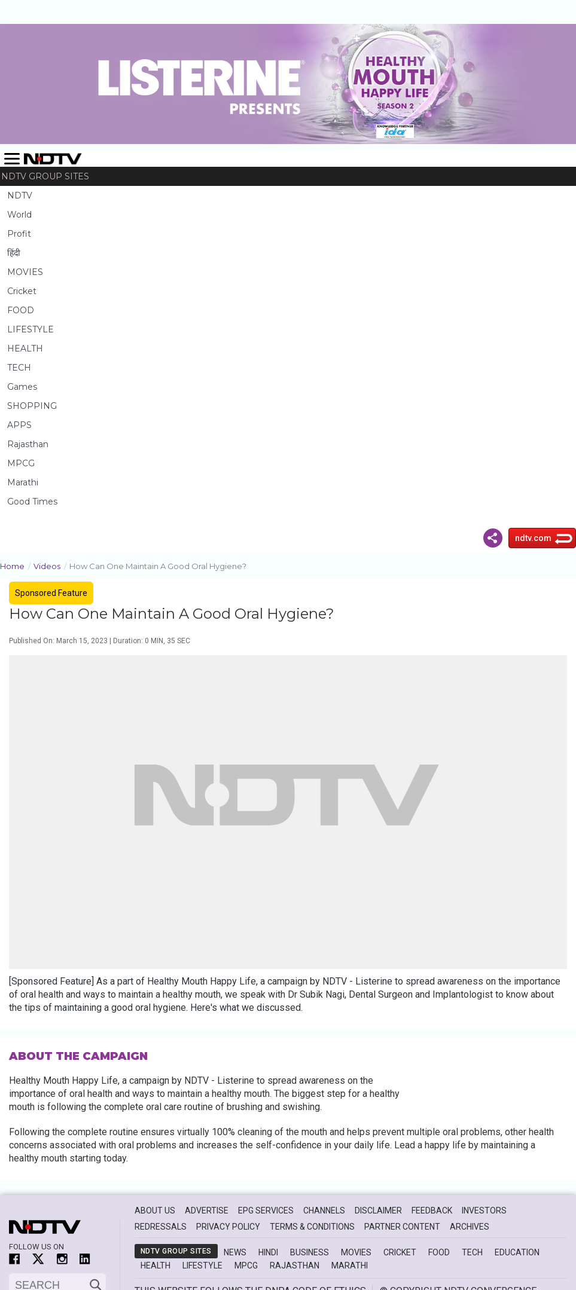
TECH (19, 367)
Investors (484, 1210)
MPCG (21, 463)
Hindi (268, 1252)
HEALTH (25, 348)
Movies (356, 1252)
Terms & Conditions (312, 1226)
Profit (19, 233)
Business (309, 1252)
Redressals (161, 1226)
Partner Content (402, 1226)
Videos (51, 565)
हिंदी (13, 252)
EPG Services (266, 1210)
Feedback (432, 1210)
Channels (324, 1210)
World (19, 214)
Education (517, 1252)
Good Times (32, 501)
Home (16, 565)
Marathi (22, 482)
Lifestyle (202, 1265)
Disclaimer (378, 1210)
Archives (469, 1226)
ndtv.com (533, 538)
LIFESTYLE (30, 329)
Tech (472, 1252)
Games (22, 386)
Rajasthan (27, 444)
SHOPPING (32, 406)
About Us (155, 1210)
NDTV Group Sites (45, 176)
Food (439, 1252)
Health (155, 1265)
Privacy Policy (228, 1226)
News (235, 1252)
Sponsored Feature (51, 593)
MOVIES (25, 272)
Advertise (206, 1210)
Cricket (21, 291)
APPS (19, 425)
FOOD (20, 310)
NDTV (19, 195)
